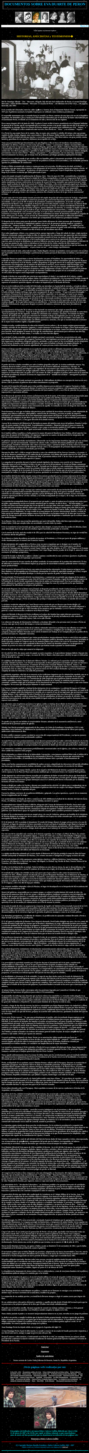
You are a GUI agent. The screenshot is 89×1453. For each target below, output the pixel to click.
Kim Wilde (40, 1381)
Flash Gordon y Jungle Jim (41, 1374)
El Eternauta (48, 1377)
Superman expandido (40, 1375)
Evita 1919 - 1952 (15, 1372)
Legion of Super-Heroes (27, 1377)
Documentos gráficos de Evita (32, 1372)
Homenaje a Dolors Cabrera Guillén (44, 1439)
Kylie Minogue (49, 1381)
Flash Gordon (26, 1374)
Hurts (33, 1381)
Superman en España (55, 1375)
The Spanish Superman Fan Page (66, 1381)
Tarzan (80, 1374)
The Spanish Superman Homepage (21, 1375)
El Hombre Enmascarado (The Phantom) (64, 1374)
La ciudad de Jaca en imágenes (68, 1379)
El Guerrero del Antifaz (22, 1379)
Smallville (39, 1377)
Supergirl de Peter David (71, 1375)
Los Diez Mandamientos (60, 1377)
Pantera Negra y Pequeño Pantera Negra (44, 1379)
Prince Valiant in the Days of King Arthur (56, 1372)
